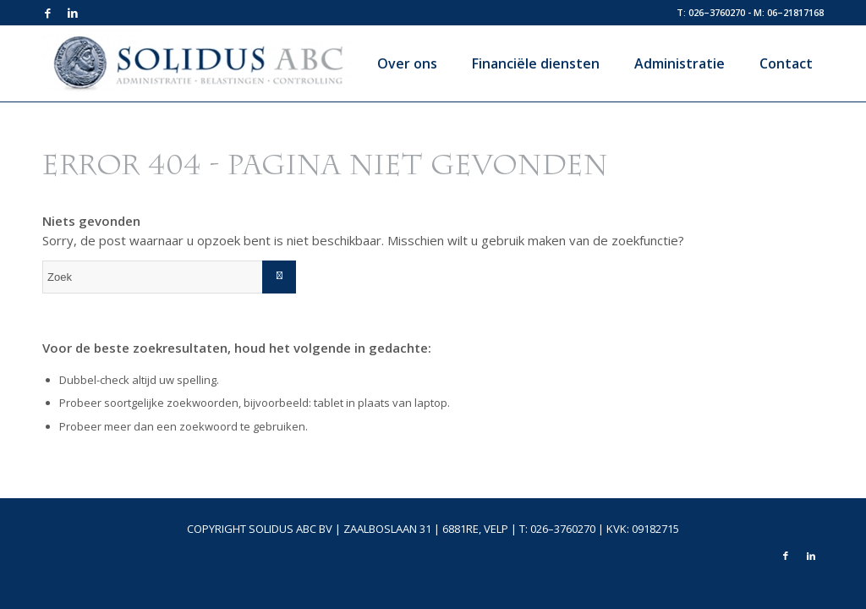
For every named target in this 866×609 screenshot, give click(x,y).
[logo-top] (199, 68)
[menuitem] (401, 63)
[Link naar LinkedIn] (72, 12)
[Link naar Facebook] (47, 12)
